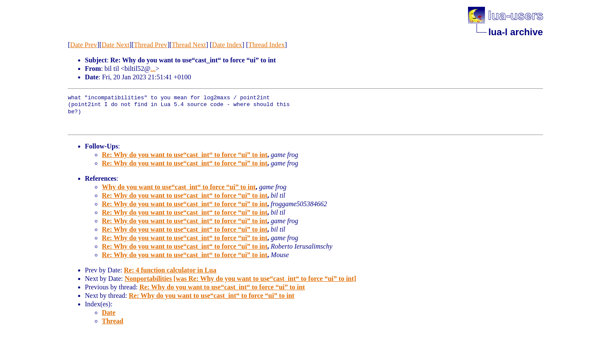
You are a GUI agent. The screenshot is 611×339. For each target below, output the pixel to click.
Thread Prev (150, 44)
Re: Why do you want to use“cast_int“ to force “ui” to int (184, 154)
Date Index (227, 44)
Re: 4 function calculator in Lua (170, 270)
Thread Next (189, 44)
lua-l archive (515, 32)
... (153, 68)
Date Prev (83, 44)
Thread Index (266, 44)
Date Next (115, 44)
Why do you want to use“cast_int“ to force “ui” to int (178, 187)
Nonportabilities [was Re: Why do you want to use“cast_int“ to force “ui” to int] (240, 278)
